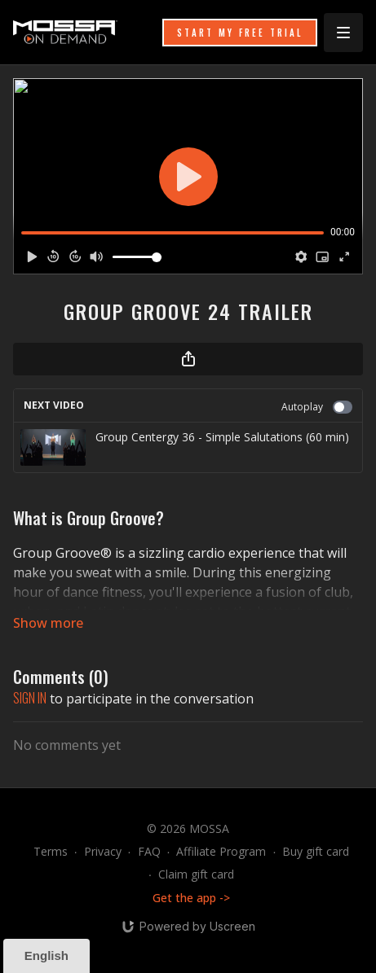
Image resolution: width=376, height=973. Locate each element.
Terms (50, 851)
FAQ (149, 851)
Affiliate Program (221, 851)
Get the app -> (191, 897)
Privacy (103, 851)
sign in (29, 698)
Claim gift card (196, 874)
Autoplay (316, 407)
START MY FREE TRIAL (240, 32)
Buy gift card (315, 851)
